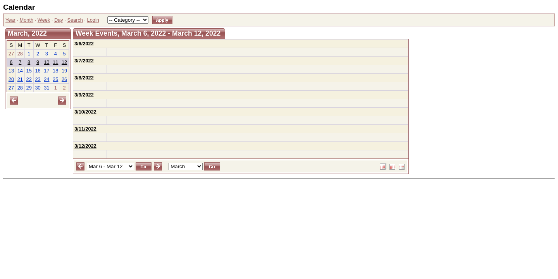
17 (46, 71)
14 (20, 71)
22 (29, 79)
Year (10, 20)
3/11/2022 (85, 129)
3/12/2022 (85, 146)
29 (29, 88)
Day (58, 20)
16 (37, 71)
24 (46, 79)
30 (37, 88)
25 (55, 79)
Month (27, 20)
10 (46, 62)
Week (44, 20)
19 (64, 71)
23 (37, 79)
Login (93, 20)
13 (11, 71)
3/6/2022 (84, 43)
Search (75, 20)
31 (46, 88)
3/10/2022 (85, 112)
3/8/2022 (84, 78)
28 (20, 54)
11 (55, 62)
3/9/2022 (84, 95)
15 (29, 71)
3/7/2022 (84, 61)
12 (64, 62)
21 (20, 79)
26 (64, 79)
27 (11, 54)
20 (11, 79)
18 (55, 71)
